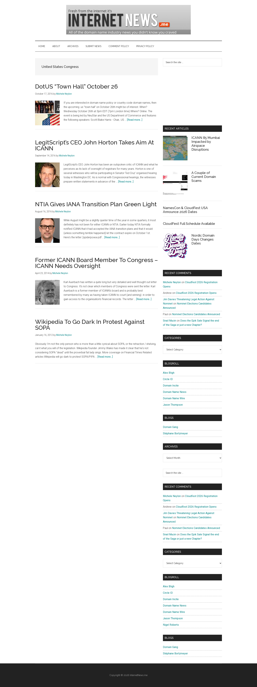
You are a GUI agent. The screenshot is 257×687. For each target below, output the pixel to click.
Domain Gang (170, 427)
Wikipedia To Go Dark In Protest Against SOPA (90, 324)
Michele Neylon (172, 282)
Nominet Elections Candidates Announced (196, 314)
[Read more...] (134, 119)
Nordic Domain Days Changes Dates (202, 239)
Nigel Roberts (171, 624)
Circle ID (168, 379)
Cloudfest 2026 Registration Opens (196, 292)
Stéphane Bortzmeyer (175, 433)
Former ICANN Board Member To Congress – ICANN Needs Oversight (96, 262)
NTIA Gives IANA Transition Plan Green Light (96, 204)
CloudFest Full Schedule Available (189, 224)
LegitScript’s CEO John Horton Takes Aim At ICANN (94, 145)
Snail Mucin (169, 320)
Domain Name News (174, 392)
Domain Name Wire (174, 398)
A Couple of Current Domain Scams (203, 177)
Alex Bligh (168, 372)
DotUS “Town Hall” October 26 (76, 86)
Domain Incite (171, 385)
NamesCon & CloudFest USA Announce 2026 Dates (185, 210)
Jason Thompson (173, 404)
